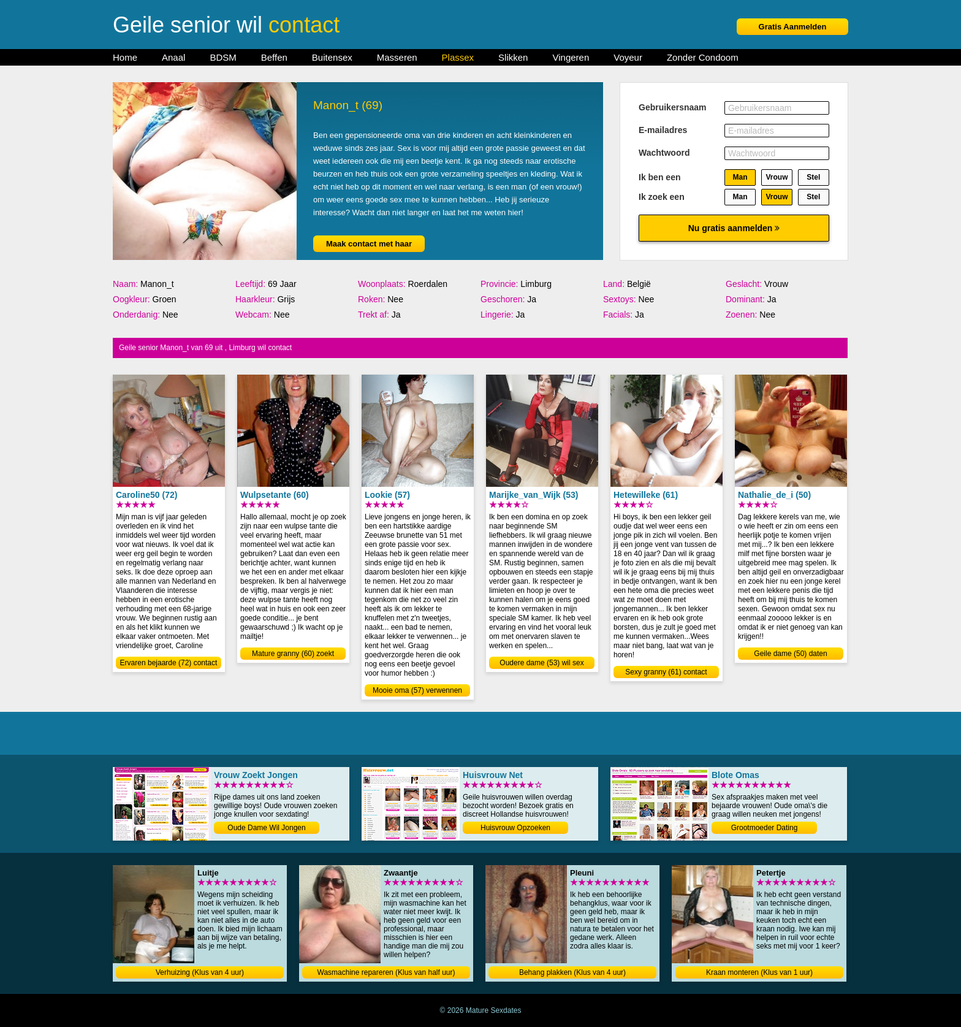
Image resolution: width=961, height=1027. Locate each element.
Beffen (274, 57)
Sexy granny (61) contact (666, 672)
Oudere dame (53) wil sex (541, 663)
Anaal (173, 57)
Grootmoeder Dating (764, 827)
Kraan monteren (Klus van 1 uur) (759, 972)
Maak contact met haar (369, 243)
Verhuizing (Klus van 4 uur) (200, 972)
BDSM (223, 57)
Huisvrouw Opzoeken (515, 827)
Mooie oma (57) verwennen (417, 690)
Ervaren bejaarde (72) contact (169, 663)
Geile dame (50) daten (790, 653)
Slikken (513, 57)
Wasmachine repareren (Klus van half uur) (386, 972)
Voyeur (627, 57)
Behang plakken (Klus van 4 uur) (572, 972)
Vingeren (570, 57)
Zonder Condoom (703, 57)
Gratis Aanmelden (793, 26)
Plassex (458, 57)
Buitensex (332, 57)
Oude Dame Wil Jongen (266, 827)
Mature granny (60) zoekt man (293, 654)
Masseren (397, 57)
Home (125, 57)
